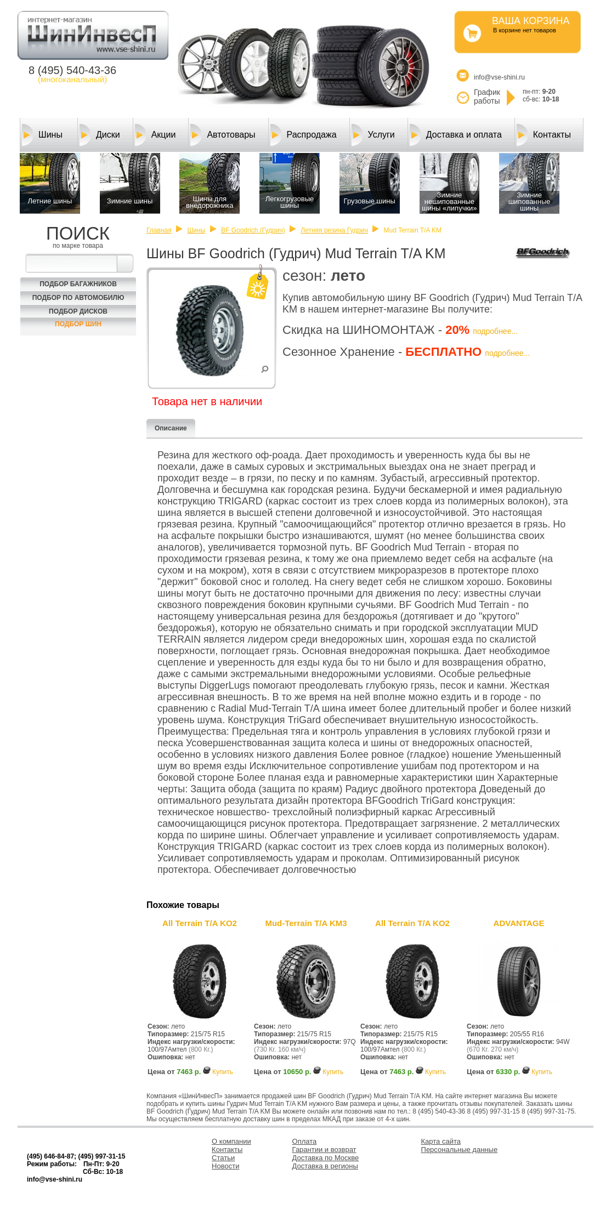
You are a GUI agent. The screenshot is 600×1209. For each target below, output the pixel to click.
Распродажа (303, 135)
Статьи (223, 1158)
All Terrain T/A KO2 (199, 923)
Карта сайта (441, 1141)
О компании (231, 1141)
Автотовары (222, 135)
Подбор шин (78, 324)
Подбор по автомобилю (78, 298)
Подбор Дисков (78, 311)
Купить (222, 1072)
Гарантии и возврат (324, 1149)
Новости (225, 1166)
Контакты (544, 135)
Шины (42, 135)
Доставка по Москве (325, 1158)
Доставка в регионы (325, 1166)
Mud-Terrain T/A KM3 (306, 923)
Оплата (304, 1141)
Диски (100, 135)
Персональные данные (459, 1149)
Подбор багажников (78, 284)
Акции (155, 135)
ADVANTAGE (519, 923)
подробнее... (495, 331)
